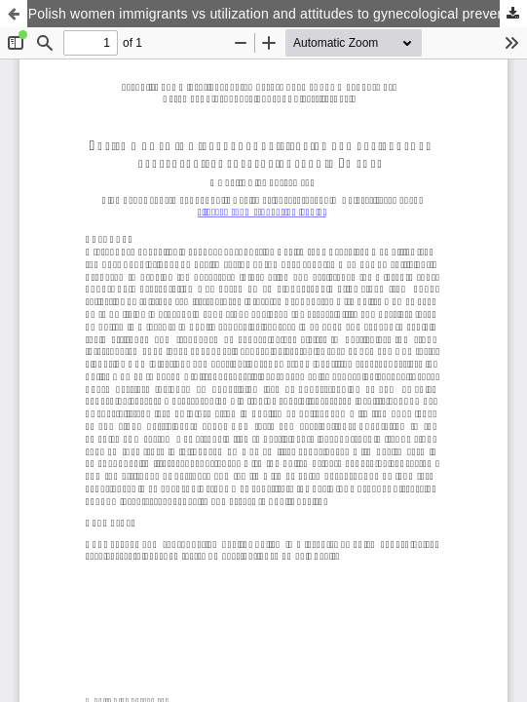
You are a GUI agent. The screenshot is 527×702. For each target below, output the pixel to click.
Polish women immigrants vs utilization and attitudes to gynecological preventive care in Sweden (277, 13)
